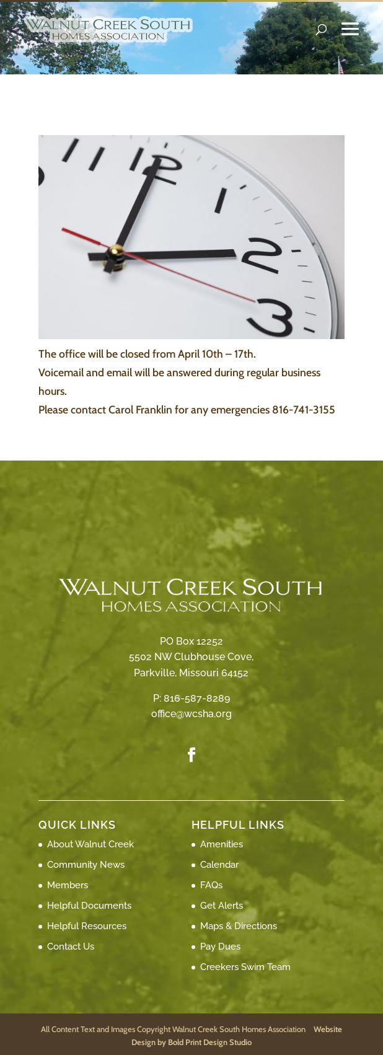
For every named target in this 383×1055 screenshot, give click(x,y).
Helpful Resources (86, 926)
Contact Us (70, 946)
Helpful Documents (89, 905)
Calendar (219, 864)
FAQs (211, 885)
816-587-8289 (197, 698)
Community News (86, 864)
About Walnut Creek (90, 844)
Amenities (221, 844)
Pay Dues (220, 946)
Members (67, 885)
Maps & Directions (238, 926)
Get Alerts (221, 905)
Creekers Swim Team (245, 967)
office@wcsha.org (191, 714)
